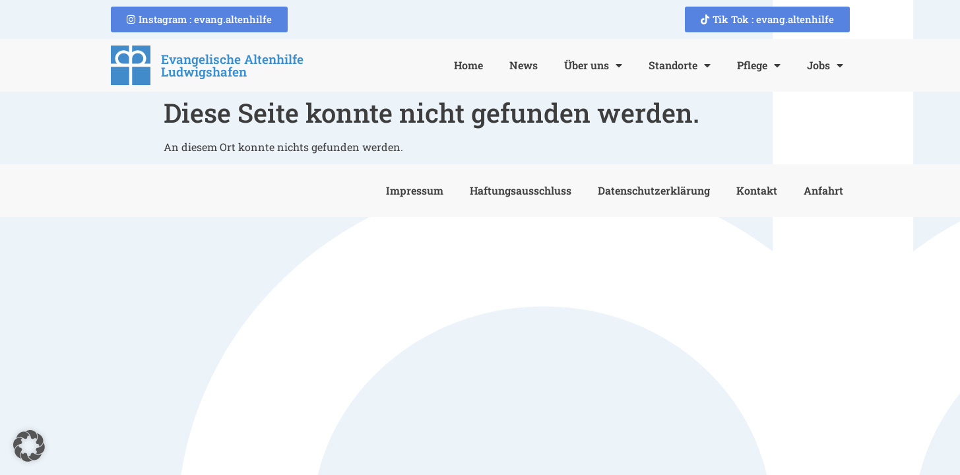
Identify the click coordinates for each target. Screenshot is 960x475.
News (523, 65)
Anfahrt (823, 190)
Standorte (680, 65)
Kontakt (756, 190)
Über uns (593, 65)
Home (468, 65)
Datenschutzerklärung (654, 190)
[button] (29, 446)
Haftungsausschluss (520, 190)
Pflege (759, 65)
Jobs (825, 65)
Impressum (414, 190)
